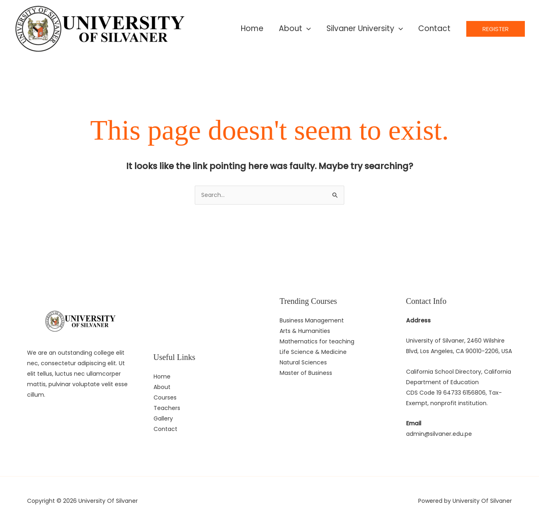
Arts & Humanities (305, 331)
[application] (306, 28)
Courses (165, 397)
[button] (495, 29)
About (162, 387)
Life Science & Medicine (313, 352)
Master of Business (306, 373)
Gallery (163, 418)
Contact (165, 429)
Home (162, 376)
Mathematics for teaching (317, 341)
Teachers (167, 408)
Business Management (312, 320)
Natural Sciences (303, 362)
